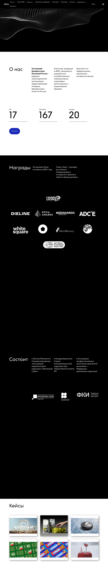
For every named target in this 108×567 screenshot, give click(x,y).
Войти (93, 4)
